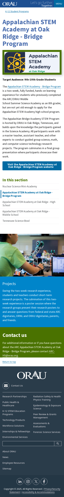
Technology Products (13, 419)
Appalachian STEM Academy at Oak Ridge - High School (28, 203)
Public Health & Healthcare (10, 404)
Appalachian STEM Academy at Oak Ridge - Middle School (26, 213)
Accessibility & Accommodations (38, 492)
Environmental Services (15, 436)
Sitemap (6, 468)
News (5, 457)
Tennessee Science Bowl (16, 220)
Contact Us (17, 385)
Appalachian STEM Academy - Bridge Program (34, 86)
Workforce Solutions (13, 425)
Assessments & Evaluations (41, 425)
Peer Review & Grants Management (44, 416)
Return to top (9, 361)
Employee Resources (13, 462)
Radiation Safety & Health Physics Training (47, 398)
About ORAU (9, 451)
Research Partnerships (14, 396)
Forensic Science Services (46, 432)
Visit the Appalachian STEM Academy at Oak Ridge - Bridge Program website (32, 166)
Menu (59, 3)
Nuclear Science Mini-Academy (19, 186)
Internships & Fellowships (16, 431)
